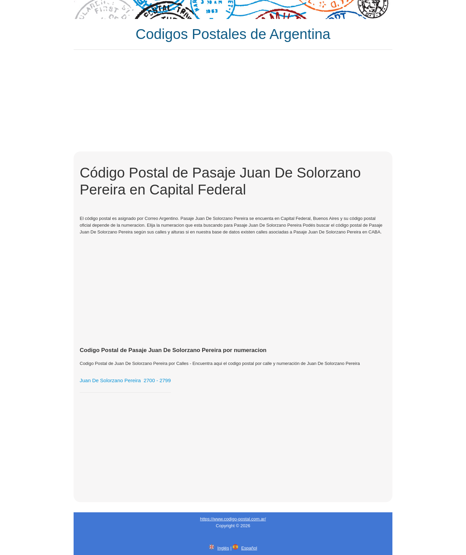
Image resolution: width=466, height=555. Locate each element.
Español (249, 548)
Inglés (223, 548)
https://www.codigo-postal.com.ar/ (233, 518)
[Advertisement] (233, 100)
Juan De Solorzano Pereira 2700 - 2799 (125, 380)
